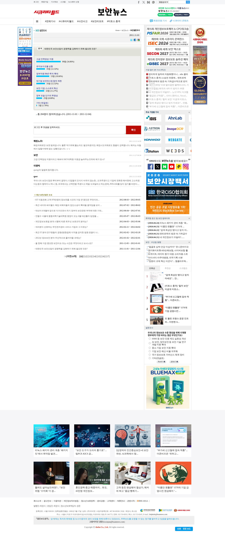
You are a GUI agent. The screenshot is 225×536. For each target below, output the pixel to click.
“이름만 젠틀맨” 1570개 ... (166, 226)
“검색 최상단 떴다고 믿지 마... (168, 230)
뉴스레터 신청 (73, 2)
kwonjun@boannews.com (113, 522)
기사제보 (54, 2)
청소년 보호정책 (88, 501)
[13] (90, 256)
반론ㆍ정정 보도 (184, 529)
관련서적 (131, 501)
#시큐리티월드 (66, 21)
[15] (99, 256)
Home (118, 30)
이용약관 (57, 501)
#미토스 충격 (113, 21)
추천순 (168, 268)
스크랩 (63, 2)
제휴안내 (121, 501)
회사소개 (37, 501)
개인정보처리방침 (71, 501)
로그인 (36, 2)
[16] (103, 256)
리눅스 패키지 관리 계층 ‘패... (168, 223)
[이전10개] (70, 256)
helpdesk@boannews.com (158, 514)
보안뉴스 (125, 30)
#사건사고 (82, 21)
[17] (108, 256)
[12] (86, 256)
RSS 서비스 (143, 501)
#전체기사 (50, 21)
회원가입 (44, 2)
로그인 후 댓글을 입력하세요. (80, 130)
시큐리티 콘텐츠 (181, 20)
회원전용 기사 (160, 20)
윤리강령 (101, 501)
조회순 (152, 268)
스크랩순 (183, 268)
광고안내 (47, 501)
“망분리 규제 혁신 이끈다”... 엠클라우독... (168, 261)
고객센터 (111, 501)
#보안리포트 (97, 21)
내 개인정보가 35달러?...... (166, 237)
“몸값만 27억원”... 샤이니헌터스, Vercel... (168, 96)
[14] (95, 256)
